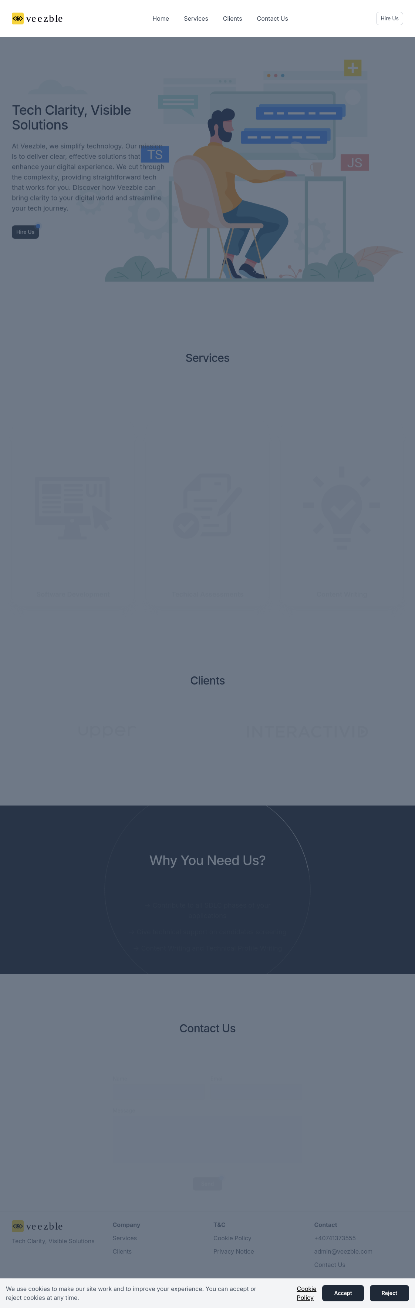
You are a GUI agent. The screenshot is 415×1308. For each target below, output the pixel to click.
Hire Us (390, 18)
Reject (389, 1293)
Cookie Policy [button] (307, 1293)
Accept (343, 1293)
